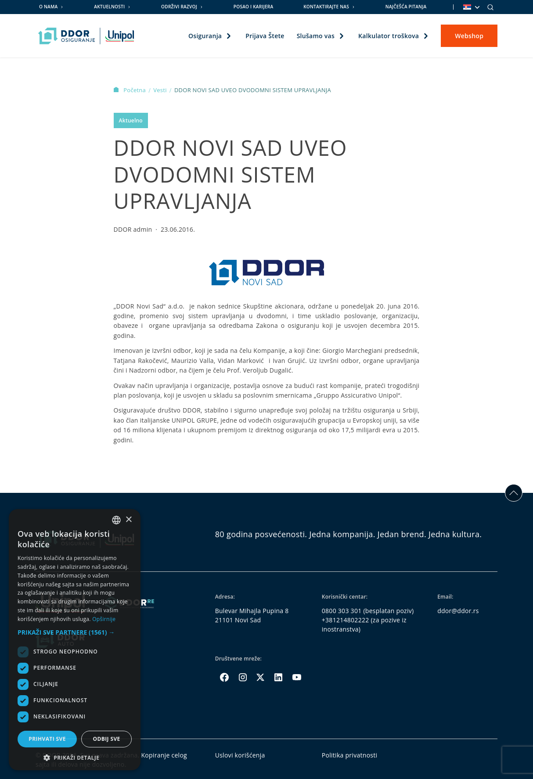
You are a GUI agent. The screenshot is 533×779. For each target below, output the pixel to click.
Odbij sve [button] (106, 739)
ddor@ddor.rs (458, 611)
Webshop (469, 36)
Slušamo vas (316, 36)
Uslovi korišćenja (240, 755)
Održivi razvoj (179, 7)
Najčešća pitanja (406, 7)
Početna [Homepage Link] (131, 90)
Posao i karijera (253, 7)
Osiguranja (205, 36)
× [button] (128, 520)
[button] (75, 632)
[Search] (490, 7)
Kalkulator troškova (388, 36)
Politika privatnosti (350, 755)
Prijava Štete (264, 36)
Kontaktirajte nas (326, 7)
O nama (48, 7)
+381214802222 (345, 620)
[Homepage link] (86, 36)
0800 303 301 (342, 611)
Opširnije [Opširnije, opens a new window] (103, 619)
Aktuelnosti (109, 7)
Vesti (160, 90)
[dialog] (74, 639)
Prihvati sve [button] (47, 739)
